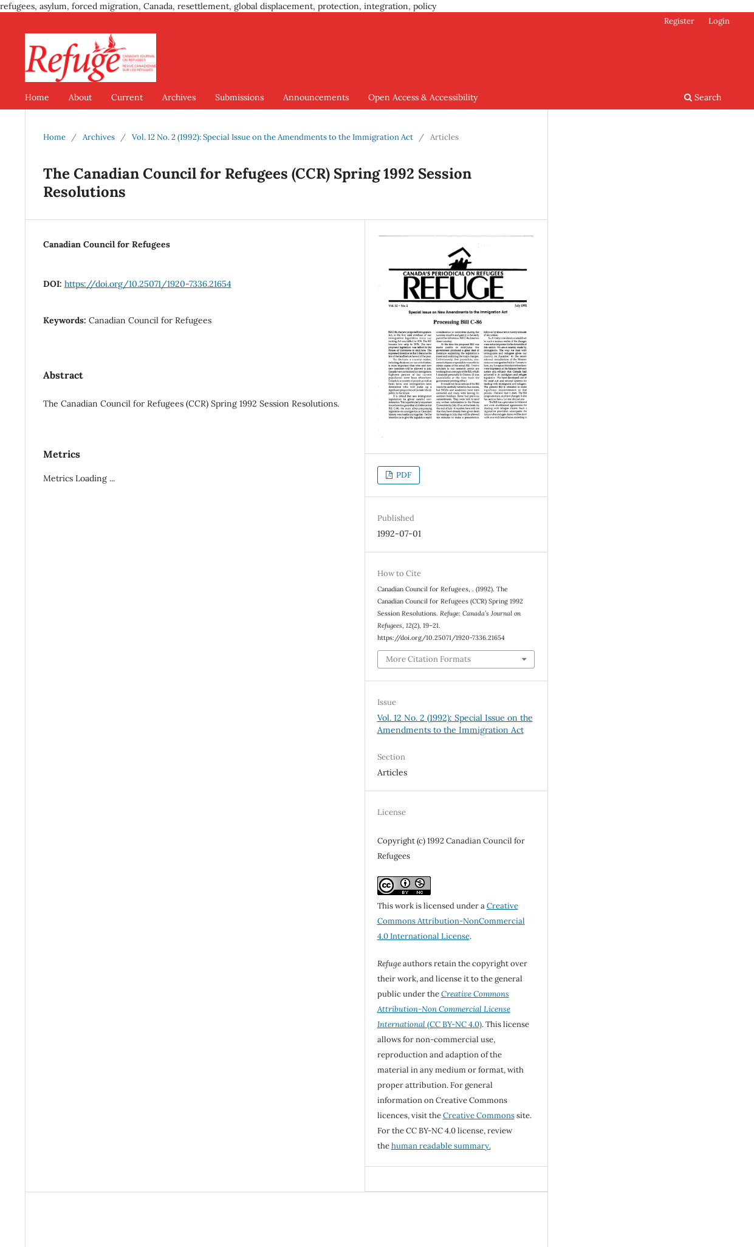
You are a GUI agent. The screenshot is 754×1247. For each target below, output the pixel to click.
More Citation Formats (428, 659)
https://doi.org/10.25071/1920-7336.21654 (147, 283)
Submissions (239, 97)
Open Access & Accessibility (423, 97)
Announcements (316, 97)
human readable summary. (441, 1146)
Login (719, 21)
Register (679, 21)
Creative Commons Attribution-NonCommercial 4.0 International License (451, 921)
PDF (402, 475)
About (80, 97)
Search (702, 97)
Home (37, 97)
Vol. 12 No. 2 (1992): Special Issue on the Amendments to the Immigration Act (272, 137)
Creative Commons (479, 1115)
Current (127, 97)
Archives (179, 97)
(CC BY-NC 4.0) (443, 1009)
